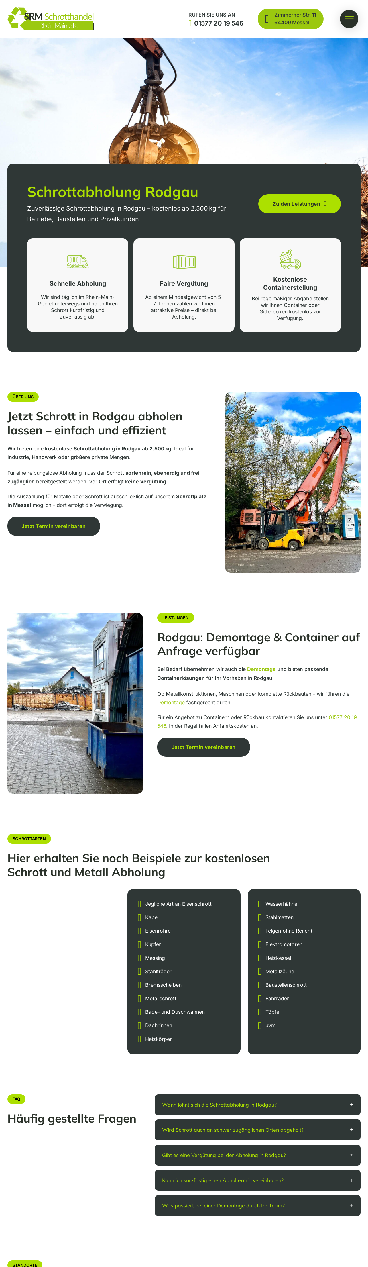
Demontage (171, 702)
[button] (258, 1104)
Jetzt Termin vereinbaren (53, 526)
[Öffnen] (349, 19)
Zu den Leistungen (299, 204)
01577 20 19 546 (218, 23)
